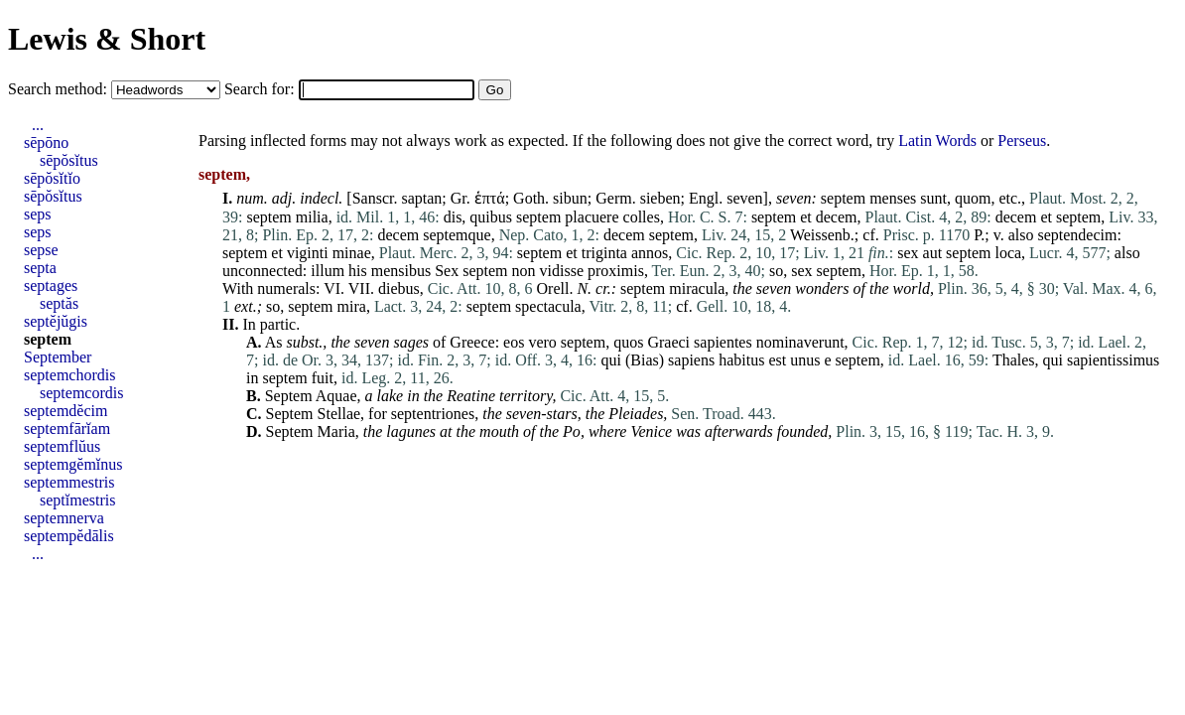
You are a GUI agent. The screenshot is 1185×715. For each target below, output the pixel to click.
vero (542, 342)
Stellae (339, 413)
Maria (336, 431)
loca (1007, 252)
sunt (933, 198)
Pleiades (635, 413)
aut (933, 252)
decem (836, 217)
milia (312, 217)
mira (351, 306)
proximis (616, 270)
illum (327, 270)
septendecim (1077, 234)
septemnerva (64, 517)
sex (907, 252)
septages (50, 285)
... (38, 124)
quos (628, 342)
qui (611, 360)
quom (972, 198)
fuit (322, 377)
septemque (456, 234)
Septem (289, 395)
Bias (644, 360)
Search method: (59, 88)
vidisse (562, 270)
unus (805, 360)
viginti (308, 252)
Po (572, 431)
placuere (591, 217)
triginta (604, 252)
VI (332, 288)
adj (282, 198)
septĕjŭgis (55, 321)
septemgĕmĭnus (73, 464)
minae (351, 252)
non (524, 270)
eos (513, 342)
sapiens (691, 360)
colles (641, 217)
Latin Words (937, 140)
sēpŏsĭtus (69, 160)
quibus (490, 217)
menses (892, 198)
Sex (447, 270)
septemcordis (81, 392)
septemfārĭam (67, 428)
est (777, 360)
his (357, 270)
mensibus (401, 270)
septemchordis (69, 374)
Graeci (668, 342)
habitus (741, 360)
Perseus (1021, 140)
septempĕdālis (69, 535)
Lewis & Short (106, 39)
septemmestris (69, 482)
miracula (696, 288)
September (57, 357)
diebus (399, 288)
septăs (59, 303)
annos (649, 252)
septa (40, 267)
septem (843, 198)
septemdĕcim (65, 410)
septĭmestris (77, 500)
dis (453, 217)
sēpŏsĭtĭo (52, 178)
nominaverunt (800, 342)
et (806, 217)
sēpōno (46, 142)
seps (38, 214)
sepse (41, 249)
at (446, 431)
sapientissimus (1113, 360)
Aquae (336, 395)
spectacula (548, 306)
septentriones (432, 413)
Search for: (261, 88)
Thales (1013, 360)
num (250, 198)
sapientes (723, 342)
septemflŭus (62, 446)
